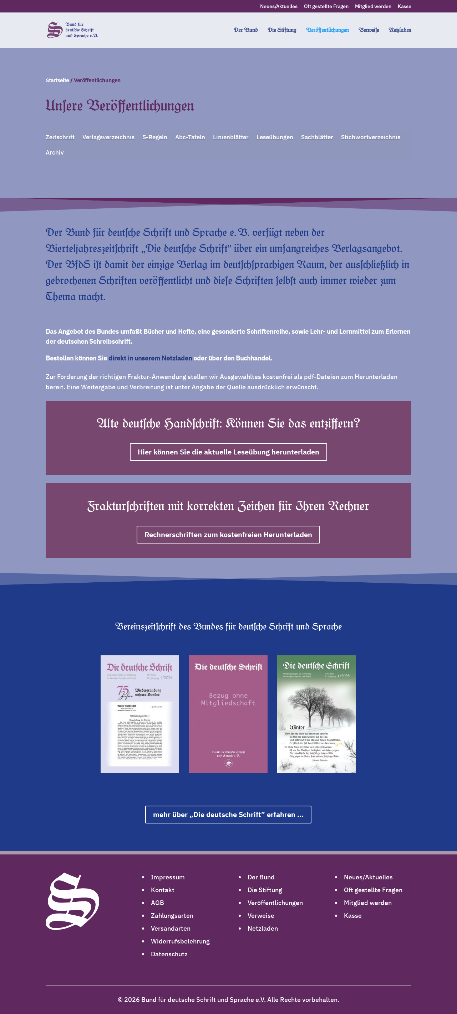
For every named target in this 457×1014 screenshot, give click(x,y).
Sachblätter (317, 137)
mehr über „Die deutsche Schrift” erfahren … (228, 814)
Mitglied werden (373, 7)
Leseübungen (275, 137)
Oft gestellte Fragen (326, 7)
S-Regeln (154, 137)
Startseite (57, 80)
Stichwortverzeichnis (370, 137)
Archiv (55, 152)
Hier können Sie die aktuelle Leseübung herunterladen (228, 452)
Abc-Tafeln (190, 137)
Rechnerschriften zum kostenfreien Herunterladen (228, 534)
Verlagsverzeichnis (108, 137)
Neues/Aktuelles (279, 7)
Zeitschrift (60, 137)
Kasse (404, 7)
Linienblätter (231, 137)
